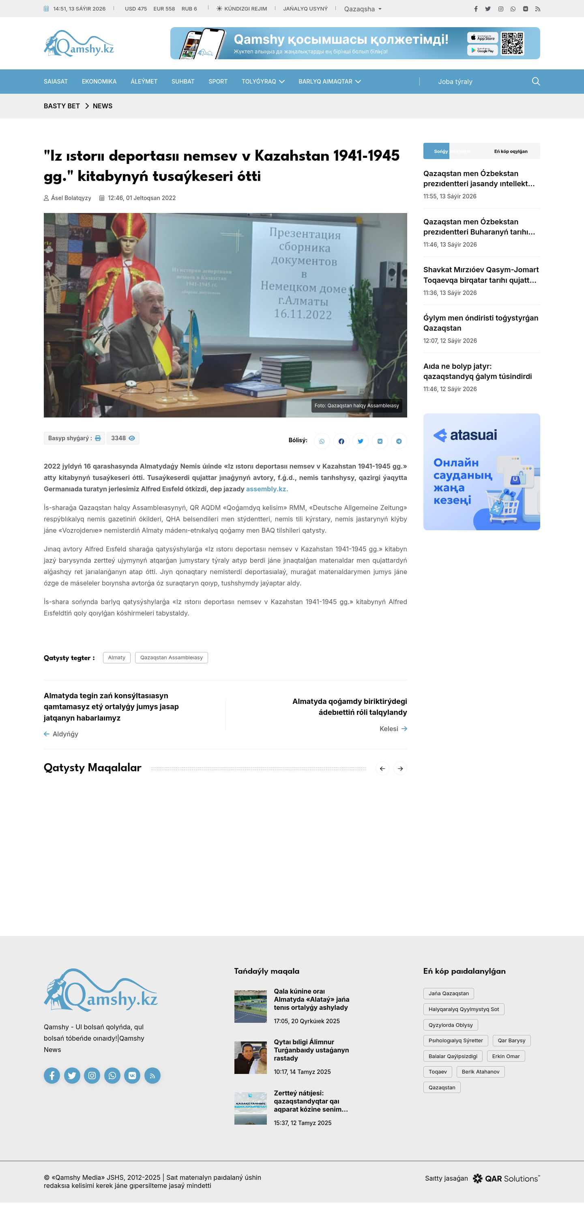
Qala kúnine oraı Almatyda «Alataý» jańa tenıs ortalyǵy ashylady (312, 1002)
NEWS (103, 106)
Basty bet (62, 106)
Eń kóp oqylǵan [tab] (511, 151)
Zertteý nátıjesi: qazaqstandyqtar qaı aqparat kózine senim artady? (308, 1104)
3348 (123, 441)
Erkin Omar (446, 1107)
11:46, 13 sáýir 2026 (450, 244)
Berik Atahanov (452, 1126)
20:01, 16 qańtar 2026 (198, 901)
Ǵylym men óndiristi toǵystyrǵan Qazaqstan (481, 323)
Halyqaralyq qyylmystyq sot (470, 1016)
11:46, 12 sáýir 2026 (450, 388)
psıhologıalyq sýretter (461, 1052)
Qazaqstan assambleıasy (184, 660)
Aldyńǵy (61, 737)
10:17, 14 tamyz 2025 (302, 1074)
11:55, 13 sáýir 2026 (450, 196)
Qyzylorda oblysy (455, 1034)
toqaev (490, 1107)
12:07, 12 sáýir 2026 (450, 340)
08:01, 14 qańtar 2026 (323, 901)
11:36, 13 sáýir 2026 (450, 292)
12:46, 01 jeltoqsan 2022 (141, 197)
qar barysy (446, 1071)
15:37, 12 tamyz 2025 (303, 1125)
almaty (120, 660)
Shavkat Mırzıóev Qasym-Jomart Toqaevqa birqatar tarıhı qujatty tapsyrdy (481, 275)
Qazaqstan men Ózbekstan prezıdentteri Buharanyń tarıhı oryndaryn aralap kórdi (475, 227)
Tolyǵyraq (259, 81)
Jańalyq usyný (305, 8)
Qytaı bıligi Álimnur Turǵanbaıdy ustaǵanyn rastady (311, 1053)
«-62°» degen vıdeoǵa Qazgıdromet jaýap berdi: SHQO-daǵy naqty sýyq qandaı (223, 877)
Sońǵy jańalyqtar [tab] (452, 151)
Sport (218, 81)
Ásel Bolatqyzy (67, 197)
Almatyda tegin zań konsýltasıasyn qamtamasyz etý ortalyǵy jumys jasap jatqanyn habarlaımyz (111, 709)
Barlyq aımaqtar (325, 81)
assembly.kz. (267, 490)
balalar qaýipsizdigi (458, 1089)
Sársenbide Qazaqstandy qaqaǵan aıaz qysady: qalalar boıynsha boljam (345, 877)
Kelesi (393, 731)
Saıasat (56, 81)
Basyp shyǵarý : (74, 441)
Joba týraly (455, 81)
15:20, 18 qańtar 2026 (73, 892)
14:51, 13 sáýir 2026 (79, 8)
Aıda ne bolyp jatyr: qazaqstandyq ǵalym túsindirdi (477, 371)
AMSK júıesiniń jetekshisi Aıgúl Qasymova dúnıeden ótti (99, 872)
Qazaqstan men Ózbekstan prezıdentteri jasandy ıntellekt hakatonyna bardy (475, 179)
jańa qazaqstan (453, 998)
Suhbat (183, 81)
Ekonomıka (99, 81)
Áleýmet (144, 81)
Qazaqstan (507, 1126)
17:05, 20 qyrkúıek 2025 (307, 1023)
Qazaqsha (360, 9)
